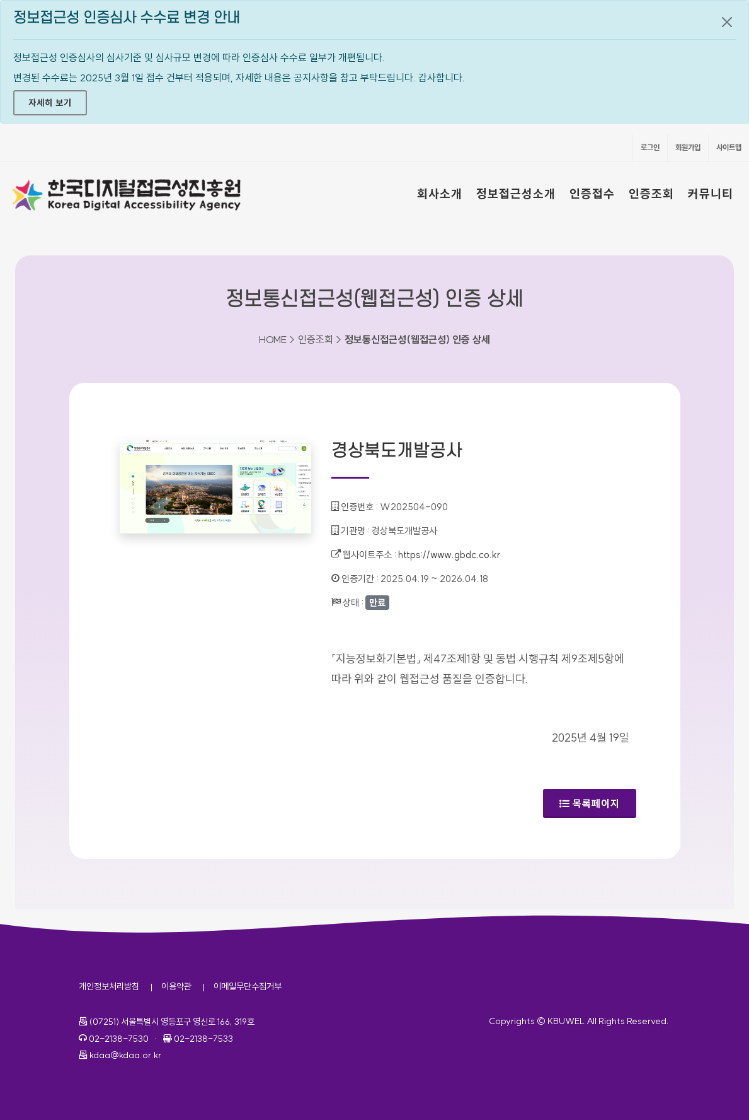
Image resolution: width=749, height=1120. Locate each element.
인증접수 (592, 193)
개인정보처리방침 (109, 986)
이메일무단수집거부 (248, 986)
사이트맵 (728, 147)
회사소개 (439, 193)
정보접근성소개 (516, 193)
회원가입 (687, 147)
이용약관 (176, 986)
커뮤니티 (710, 193)
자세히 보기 (50, 102)
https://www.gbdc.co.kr (449, 555)
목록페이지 (589, 803)
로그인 (650, 147)
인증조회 (651, 193)
